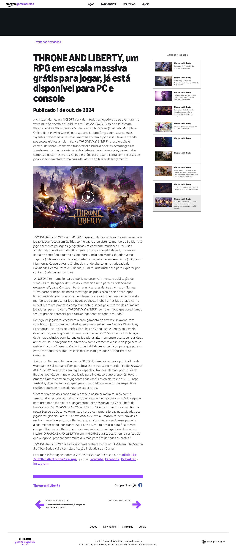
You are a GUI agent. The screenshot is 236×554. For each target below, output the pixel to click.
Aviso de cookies (133, 541)
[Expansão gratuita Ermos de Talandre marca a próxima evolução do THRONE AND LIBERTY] (177, 111)
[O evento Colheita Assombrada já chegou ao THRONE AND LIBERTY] (177, 187)
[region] (178, 133)
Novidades (108, 4)
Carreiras (129, 4)
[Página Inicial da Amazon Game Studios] (20, 5)
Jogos (90, 4)
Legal (97, 541)
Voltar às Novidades (48, 42)
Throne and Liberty (46, 485)
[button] (88, 197)
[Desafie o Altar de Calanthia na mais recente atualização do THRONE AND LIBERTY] (177, 95)
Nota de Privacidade (112, 541)
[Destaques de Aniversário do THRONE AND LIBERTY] (177, 66)
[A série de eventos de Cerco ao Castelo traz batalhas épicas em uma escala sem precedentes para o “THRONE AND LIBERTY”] (177, 172)
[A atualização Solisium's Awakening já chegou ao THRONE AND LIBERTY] (177, 81)
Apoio (145, 4)
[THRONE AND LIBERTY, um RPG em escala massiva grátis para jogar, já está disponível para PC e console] (177, 203)
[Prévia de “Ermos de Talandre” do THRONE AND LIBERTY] (177, 127)
